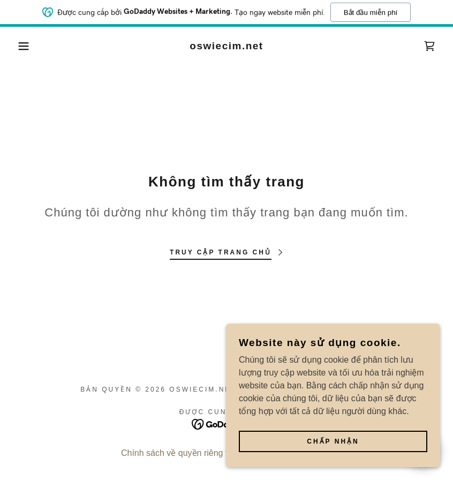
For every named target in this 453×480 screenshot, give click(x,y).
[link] (226, 46)
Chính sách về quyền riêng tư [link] (177, 453)
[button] (23, 46)
